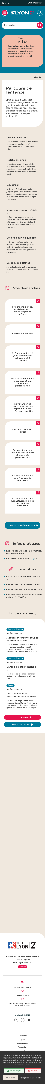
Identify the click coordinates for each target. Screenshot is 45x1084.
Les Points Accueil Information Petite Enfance (24, 552)
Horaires (22, 967)
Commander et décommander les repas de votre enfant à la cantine (22, 407)
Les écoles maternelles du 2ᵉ (22, 584)
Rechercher (10, 25)
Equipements (22, 1043)
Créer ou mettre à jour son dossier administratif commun (22, 356)
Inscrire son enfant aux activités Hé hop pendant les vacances (22, 502)
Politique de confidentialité (30, 1078)
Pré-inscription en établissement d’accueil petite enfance (22, 310)
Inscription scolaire (22, 333)
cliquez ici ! (27, 56)
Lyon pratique (35, 3)
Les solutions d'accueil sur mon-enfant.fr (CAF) (24, 595)
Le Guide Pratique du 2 (19, 558)
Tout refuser (33, 1071)
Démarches (22, 1047)
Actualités (22, 1036)
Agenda (22, 1040)
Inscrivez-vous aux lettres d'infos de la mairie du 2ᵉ (22, 1004)
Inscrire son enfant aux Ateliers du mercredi (22, 477)
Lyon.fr (8, 3)
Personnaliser (10, 1077)
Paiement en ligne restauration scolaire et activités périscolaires (22, 454)
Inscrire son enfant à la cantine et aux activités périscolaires (22, 382)
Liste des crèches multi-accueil (23, 576)
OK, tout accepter (14, 1071)
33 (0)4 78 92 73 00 (22, 987)
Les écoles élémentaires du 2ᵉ (23, 589)
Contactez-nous (22, 996)
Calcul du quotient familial (22, 430)
